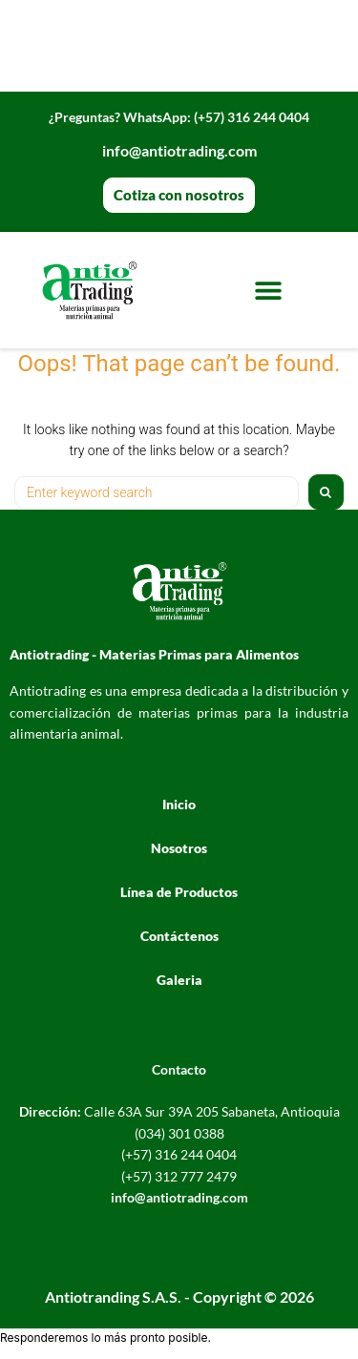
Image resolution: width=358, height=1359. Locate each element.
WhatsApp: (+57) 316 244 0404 (179, 117)
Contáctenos (179, 936)
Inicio (179, 804)
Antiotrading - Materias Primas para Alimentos (154, 654)
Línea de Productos (179, 892)
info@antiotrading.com (179, 150)
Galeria (179, 980)
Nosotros (179, 848)
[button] (268, 289)
